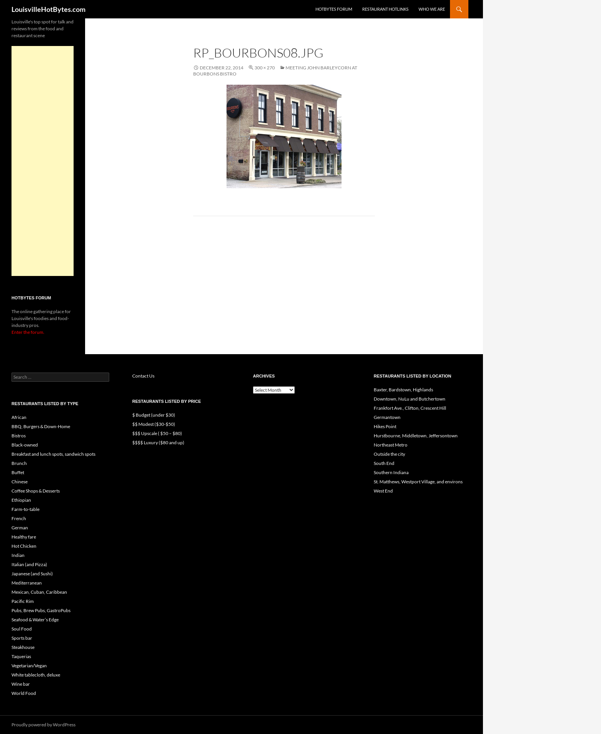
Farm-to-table (25, 509)
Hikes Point (385, 426)
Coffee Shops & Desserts (35, 491)
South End (384, 463)
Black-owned (24, 445)
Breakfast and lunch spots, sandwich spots (53, 454)
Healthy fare (23, 537)
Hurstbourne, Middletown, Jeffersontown (416, 435)
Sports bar (21, 638)
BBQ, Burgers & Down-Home (40, 426)
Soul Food (21, 629)
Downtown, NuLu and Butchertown (409, 399)
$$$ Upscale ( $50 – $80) (157, 433)
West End (383, 491)
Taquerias (21, 656)
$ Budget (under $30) (153, 415)
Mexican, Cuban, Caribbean (39, 592)
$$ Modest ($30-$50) (153, 424)
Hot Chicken (23, 546)
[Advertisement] (42, 161)
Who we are (432, 9)
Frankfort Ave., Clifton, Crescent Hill (410, 408)
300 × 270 (265, 68)
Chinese (19, 481)
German (19, 527)
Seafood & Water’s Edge (35, 619)
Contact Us (143, 376)
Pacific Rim (22, 601)
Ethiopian (21, 500)
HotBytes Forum (333, 9)
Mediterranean (26, 583)
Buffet (17, 472)
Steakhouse (22, 647)
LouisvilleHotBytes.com (48, 9)
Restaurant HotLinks (385, 9)
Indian (18, 555)
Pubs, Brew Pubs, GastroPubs (41, 610)
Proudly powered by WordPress (43, 724)
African (18, 417)
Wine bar (20, 684)
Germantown (387, 417)
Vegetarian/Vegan (29, 665)
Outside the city (389, 454)
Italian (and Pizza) (29, 564)
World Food (23, 693)
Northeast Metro (390, 445)
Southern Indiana (391, 472)
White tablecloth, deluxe (35, 675)
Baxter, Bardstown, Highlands (403, 389)
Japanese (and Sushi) (32, 573)
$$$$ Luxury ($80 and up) (158, 442)
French (18, 518)
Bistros (18, 435)
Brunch (19, 463)
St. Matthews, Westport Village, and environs (418, 481)
